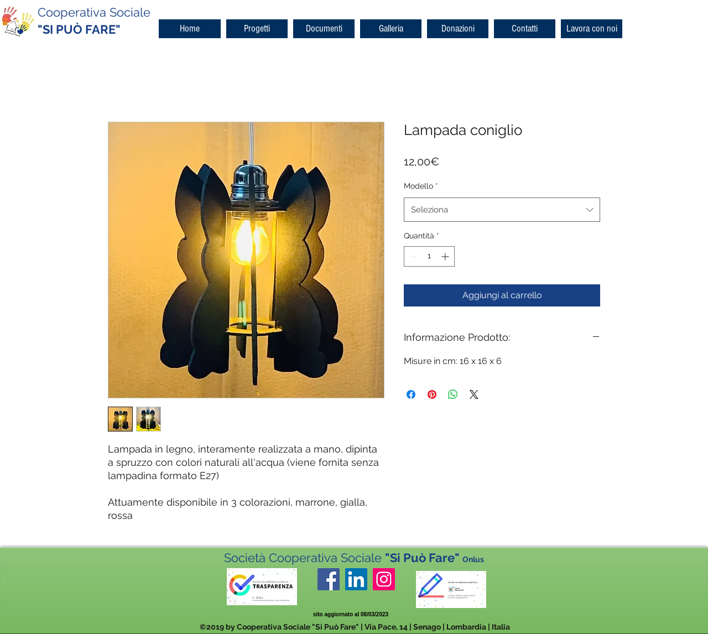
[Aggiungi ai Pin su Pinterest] (432, 394)
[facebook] (328, 579)
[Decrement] (412, 256)
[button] (257, 28)
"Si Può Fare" (434, 557)
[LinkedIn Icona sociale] (356, 579)
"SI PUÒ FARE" (79, 29)
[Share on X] (474, 394)
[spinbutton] (429, 256)
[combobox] (502, 210)
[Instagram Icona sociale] (384, 579)
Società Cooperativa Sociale (304, 557)
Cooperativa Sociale (94, 12)
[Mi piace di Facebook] (362, 599)
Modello (421, 185)
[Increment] (446, 256)
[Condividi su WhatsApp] (453, 394)
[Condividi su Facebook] (411, 394)
